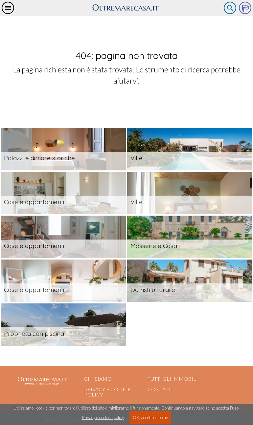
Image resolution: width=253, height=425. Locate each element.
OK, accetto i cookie (150, 417)
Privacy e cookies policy (103, 417)
